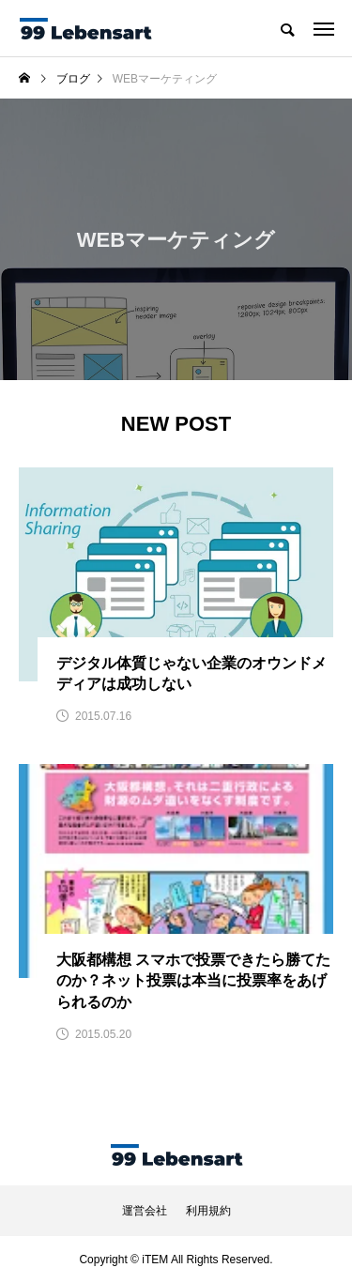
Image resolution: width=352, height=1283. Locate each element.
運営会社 (144, 1210)
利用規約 (208, 1210)
